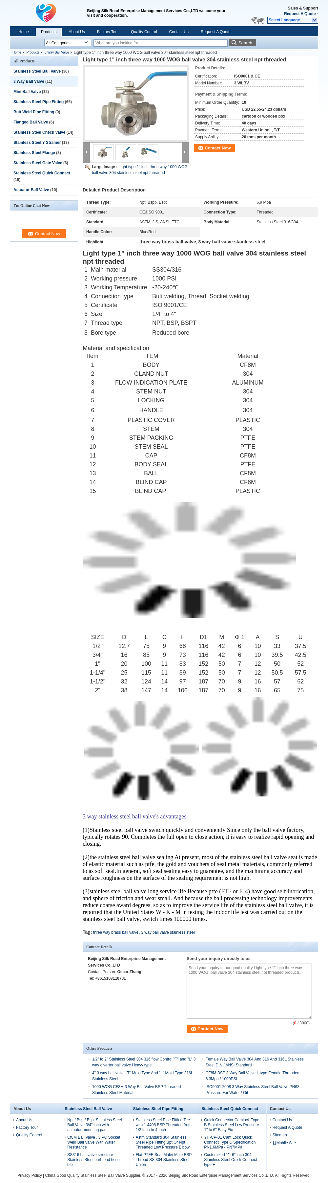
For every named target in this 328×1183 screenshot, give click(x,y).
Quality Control (144, 32)
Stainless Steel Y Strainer (37, 142)
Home (23, 32)
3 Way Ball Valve (57, 52)
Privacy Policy (29, 1175)
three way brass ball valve (115, 932)
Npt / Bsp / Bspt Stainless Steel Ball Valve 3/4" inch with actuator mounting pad (94, 1125)
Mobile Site (284, 1143)
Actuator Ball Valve (31, 190)
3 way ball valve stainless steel (168, 932)
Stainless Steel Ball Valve (37, 71)
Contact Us (179, 32)
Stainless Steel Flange (34, 152)
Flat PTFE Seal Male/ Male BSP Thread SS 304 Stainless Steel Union (164, 1159)
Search (245, 42)
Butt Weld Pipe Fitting (33, 112)
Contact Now (218, 147)
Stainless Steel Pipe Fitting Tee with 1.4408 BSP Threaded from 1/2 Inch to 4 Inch (164, 1125)
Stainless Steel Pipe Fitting (38, 102)
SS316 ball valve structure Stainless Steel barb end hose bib (93, 1159)
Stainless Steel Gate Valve (37, 163)
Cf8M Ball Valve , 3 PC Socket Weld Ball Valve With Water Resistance (93, 1142)
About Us (77, 32)
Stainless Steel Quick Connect (41, 173)
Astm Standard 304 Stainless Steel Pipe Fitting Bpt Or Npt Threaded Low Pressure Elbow (163, 1142)
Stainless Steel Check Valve (39, 132)
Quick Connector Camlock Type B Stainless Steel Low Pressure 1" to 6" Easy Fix (231, 1125)
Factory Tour (108, 32)
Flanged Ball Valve (30, 122)
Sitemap (280, 1135)
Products (48, 32)
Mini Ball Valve (27, 91)
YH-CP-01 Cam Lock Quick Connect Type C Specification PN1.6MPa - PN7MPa (230, 1142)
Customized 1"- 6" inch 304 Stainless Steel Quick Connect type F (230, 1159)
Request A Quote (300, 13)
